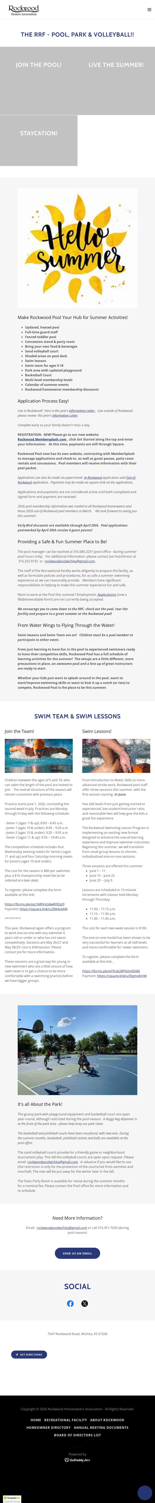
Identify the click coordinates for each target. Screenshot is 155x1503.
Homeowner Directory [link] (48, 1427)
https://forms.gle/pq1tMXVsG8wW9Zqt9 (34, 904)
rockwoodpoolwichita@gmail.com (70, 561)
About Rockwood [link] (107, 1420)
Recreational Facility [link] (65, 1420)
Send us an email (77, 1253)
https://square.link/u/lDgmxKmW (122, 976)
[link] (25, 10)
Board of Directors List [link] (77, 1435)
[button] (149, 10)
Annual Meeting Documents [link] (101, 1427)
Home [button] (36, 1420)
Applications (106, 594)
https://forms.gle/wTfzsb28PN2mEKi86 (111, 971)
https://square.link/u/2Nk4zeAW (44, 909)
